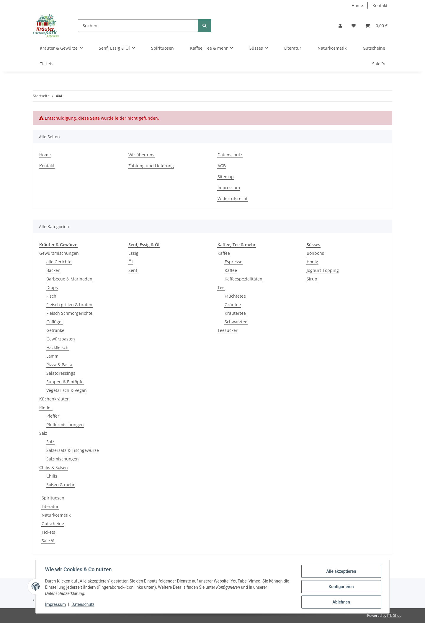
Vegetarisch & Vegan (66, 390)
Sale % (48, 540)
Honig (312, 262)
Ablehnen (341, 602)
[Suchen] (138, 25)
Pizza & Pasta (59, 364)
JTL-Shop (394, 615)
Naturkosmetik (56, 515)
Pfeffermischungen (65, 424)
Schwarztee (236, 322)
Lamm (52, 356)
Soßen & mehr (60, 484)
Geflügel (54, 322)
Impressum (229, 187)
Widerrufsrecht (233, 198)
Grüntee (233, 304)
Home (357, 5)
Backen (53, 270)
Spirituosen (53, 498)
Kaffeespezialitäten (243, 279)
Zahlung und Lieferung (151, 165)
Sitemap (226, 176)
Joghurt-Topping (323, 270)
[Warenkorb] (376, 25)
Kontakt (380, 5)
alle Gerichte (58, 262)
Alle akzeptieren (341, 571)
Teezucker (228, 330)
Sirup (312, 279)
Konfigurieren (341, 586)
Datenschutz (230, 155)
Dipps (52, 287)
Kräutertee (235, 313)
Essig (133, 253)
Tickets (48, 532)
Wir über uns (141, 155)
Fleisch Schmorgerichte (69, 313)
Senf (132, 270)
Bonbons (315, 253)
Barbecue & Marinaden (69, 279)
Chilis (51, 476)
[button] (340, 25)
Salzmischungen (62, 459)
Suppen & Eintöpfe (65, 381)
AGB (222, 165)
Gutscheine (53, 523)
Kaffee (224, 253)
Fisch (51, 296)
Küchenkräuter (54, 399)
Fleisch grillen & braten (69, 304)
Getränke (55, 330)
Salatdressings (60, 373)
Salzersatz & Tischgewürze (72, 450)
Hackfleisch (57, 347)
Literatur (50, 506)
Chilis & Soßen (53, 467)
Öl (130, 262)
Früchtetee (235, 296)
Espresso (233, 262)
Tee (221, 287)
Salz (43, 433)
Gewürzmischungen (59, 253)
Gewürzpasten (60, 339)
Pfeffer (45, 407)
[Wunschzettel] (353, 25)
